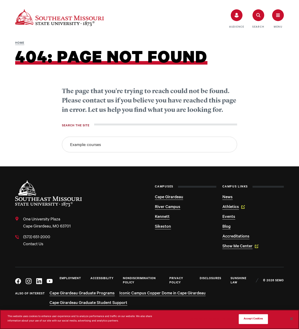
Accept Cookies (253, 319)
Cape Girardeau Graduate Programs (82, 293)
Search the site (75, 126)
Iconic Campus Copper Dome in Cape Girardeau (162, 293)
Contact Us (33, 244)
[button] (236, 19)
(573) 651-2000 (36, 237)
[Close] (291, 319)
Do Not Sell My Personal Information (212, 319)
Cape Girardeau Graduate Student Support (88, 303)
